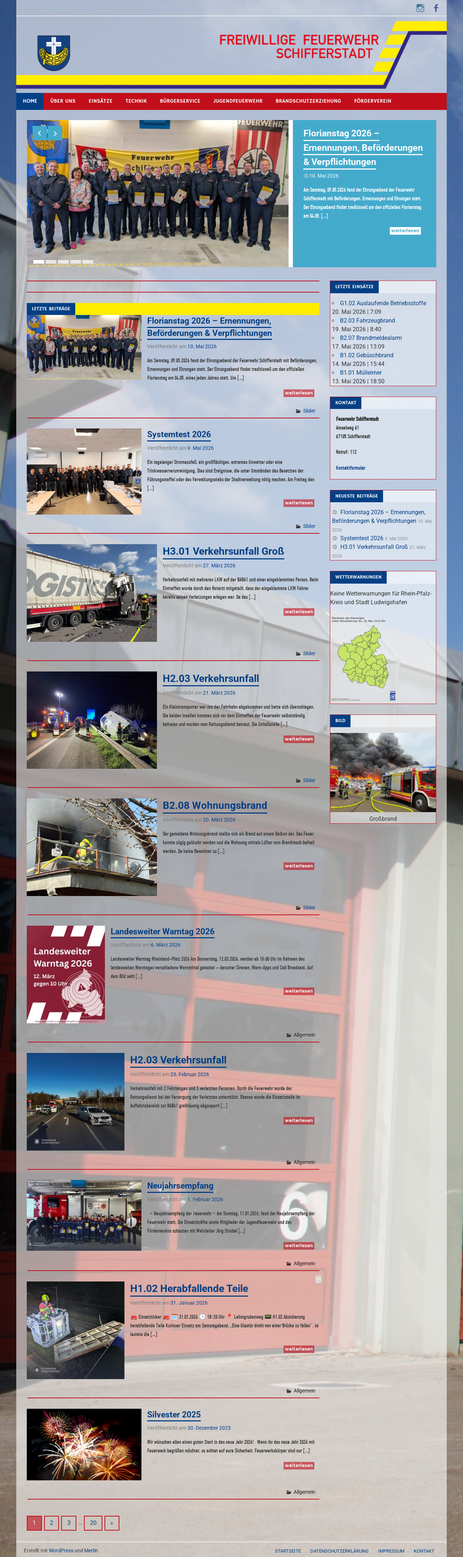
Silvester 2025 (175, 1412)
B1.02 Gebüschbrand (367, 352)
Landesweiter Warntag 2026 (166, 928)
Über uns (63, 101)
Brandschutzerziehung (308, 101)
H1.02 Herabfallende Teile (189, 1286)
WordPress (61, 1547)
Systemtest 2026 (180, 431)
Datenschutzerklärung (339, 1548)
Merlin (91, 1547)
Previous (40, 133)
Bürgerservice (180, 101)
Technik (136, 101)
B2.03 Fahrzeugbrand (367, 317)
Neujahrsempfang (182, 1183)
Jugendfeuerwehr (238, 101)
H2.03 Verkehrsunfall (211, 675)
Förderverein (372, 101)
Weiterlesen (405, 245)
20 (93, 1520)
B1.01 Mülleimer (361, 369)
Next (55, 133)
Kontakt (424, 1548)
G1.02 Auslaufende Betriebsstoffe (383, 300)
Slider (309, 407)
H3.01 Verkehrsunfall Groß (223, 548)
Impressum (391, 1548)
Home (30, 101)
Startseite (288, 1548)
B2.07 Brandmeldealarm (371, 335)
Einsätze (100, 101)
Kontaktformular (350, 464)
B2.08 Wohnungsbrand (215, 803)
